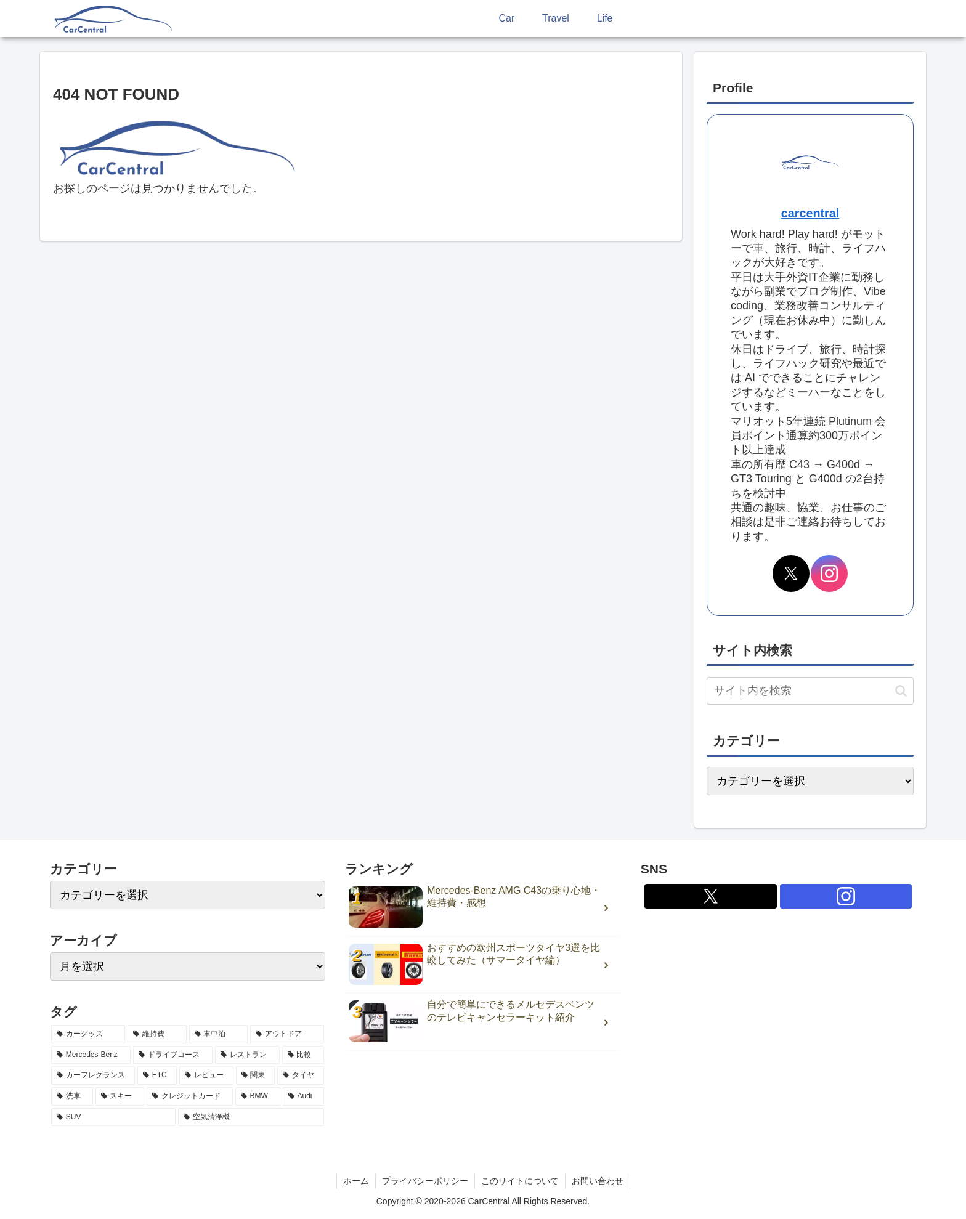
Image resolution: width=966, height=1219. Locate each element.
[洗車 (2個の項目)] (72, 1096)
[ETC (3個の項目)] (157, 1075)
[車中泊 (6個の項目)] (218, 1034)
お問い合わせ (597, 1181)
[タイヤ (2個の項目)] (300, 1075)
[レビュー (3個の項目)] (206, 1075)
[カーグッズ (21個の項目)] (88, 1034)
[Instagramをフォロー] (829, 573)
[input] (810, 691)
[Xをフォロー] (791, 573)
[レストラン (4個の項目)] (247, 1055)
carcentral (810, 213)
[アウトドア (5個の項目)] (287, 1034)
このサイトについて (520, 1181)
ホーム (356, 1181)
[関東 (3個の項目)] (255, 1075)
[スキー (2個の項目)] (120, 1096)
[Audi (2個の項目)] (304, 1096)
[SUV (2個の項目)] (113, 1117)
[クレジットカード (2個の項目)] (190, 1096)
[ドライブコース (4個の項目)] (173, 1055)
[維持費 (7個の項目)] (157, 1034)
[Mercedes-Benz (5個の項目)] (91, 1055)
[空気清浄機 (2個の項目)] (251, 1117)
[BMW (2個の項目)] (257, 1096)
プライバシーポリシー (425, 1181)
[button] (901, 691)
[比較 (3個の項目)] (303, 1055)
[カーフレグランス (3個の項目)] (93, 1075)
